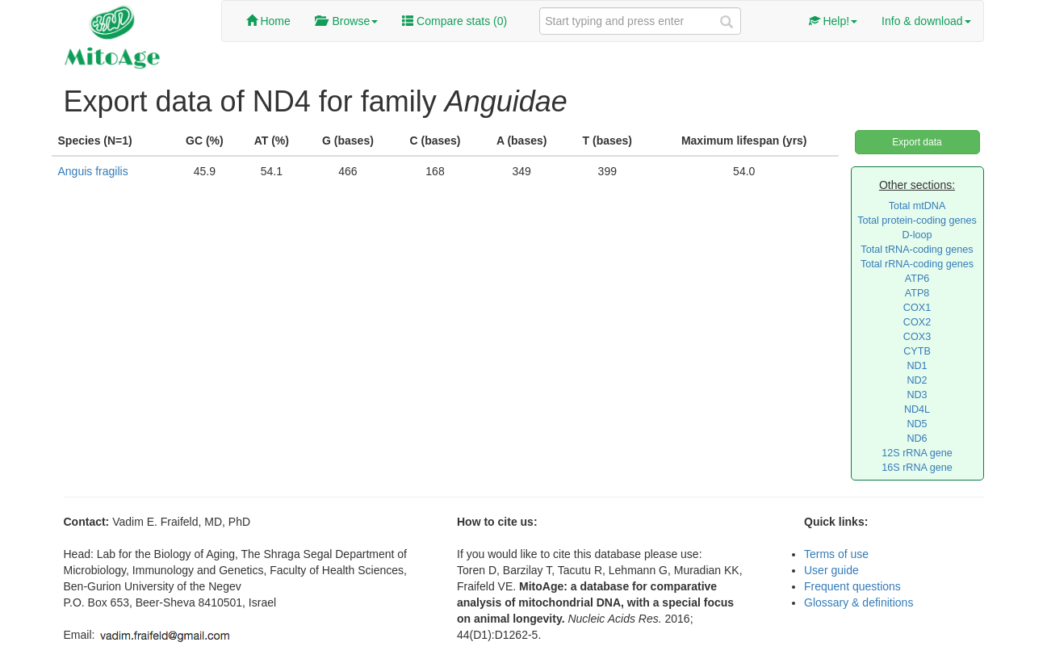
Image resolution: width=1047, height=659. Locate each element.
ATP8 (917, 293)
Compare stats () (454, 21)
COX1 (917, 307)
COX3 (917, 336)
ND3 (917, 395)
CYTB (917, 351)
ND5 (917, 424)
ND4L (917, 409)
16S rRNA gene (917, 467)
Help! (833, 21)
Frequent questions (852, 586)
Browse (346, 21)
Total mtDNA (917, 206)
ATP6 (917, 278)
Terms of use (836, 554)
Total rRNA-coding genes (917, 264)
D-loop (917, 235)
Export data (916, 142)
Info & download (926, 21)
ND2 (917, 380)
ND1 (917, 365)
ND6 (917, 438)
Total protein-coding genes (917, 220)
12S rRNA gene (917, 453)
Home (268, 21)
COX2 (917, 322)
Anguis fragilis (93, 171)
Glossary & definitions (858, 602)
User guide (831, 570)
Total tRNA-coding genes (917, 249)
